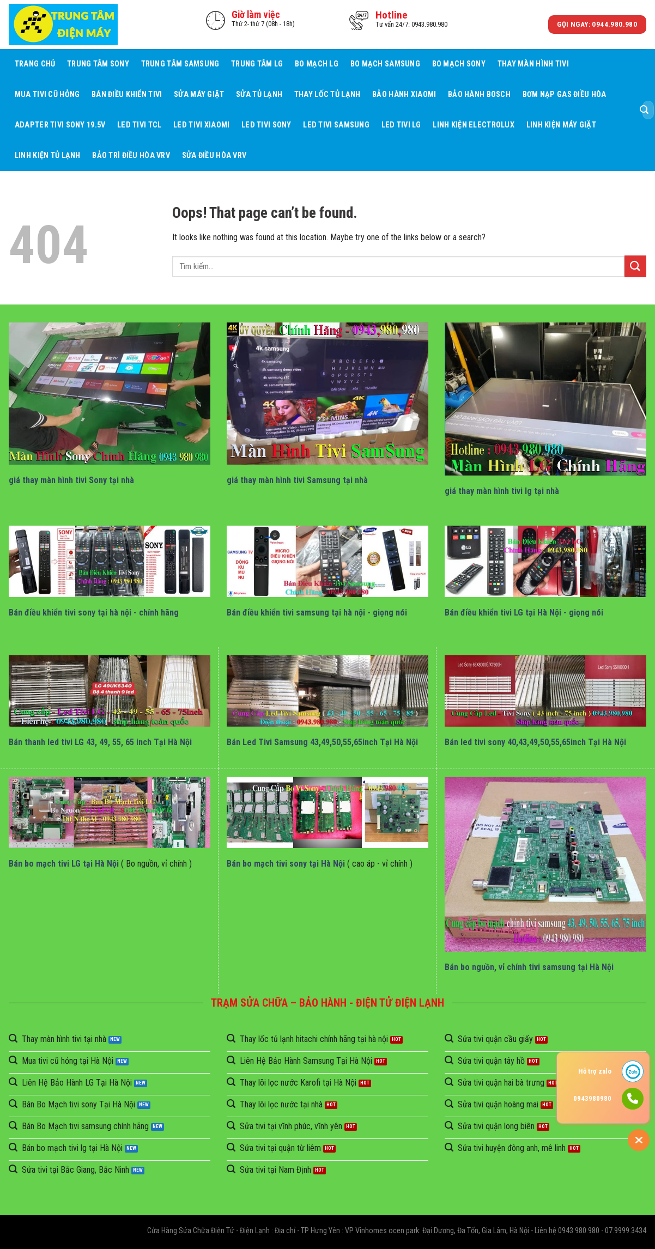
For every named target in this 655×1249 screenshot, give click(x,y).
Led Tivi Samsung (336, 125)
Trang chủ (35, 64)
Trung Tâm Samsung (180, 64)
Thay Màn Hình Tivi (533, 64)
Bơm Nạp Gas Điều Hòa (565, 94)
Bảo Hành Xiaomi (404, 94)
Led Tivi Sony (266, 125)
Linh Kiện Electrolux (473, 125)
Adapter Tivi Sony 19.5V (60, 125)
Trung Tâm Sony (98, 64)
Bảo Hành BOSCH (479, 94)
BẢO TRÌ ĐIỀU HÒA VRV (131, 155)
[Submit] (644, 110)
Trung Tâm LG (257, 64)
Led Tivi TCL (139, 125)
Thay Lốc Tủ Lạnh (327, 94)
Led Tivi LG (401, 125)
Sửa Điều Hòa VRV (214, 155)
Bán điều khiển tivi (127, 94)
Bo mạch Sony (459, 64)
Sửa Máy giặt (199, 94)
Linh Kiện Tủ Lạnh (48, 155)
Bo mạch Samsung (385, 64)
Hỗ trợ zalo (594, 1071)
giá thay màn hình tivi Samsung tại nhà (297, 480)
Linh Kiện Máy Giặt (561, 125)
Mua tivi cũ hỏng (47, 94)
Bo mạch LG (316, 64)
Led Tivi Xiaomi (201, 125)
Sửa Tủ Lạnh (259, 94)
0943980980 (592, 1098)
